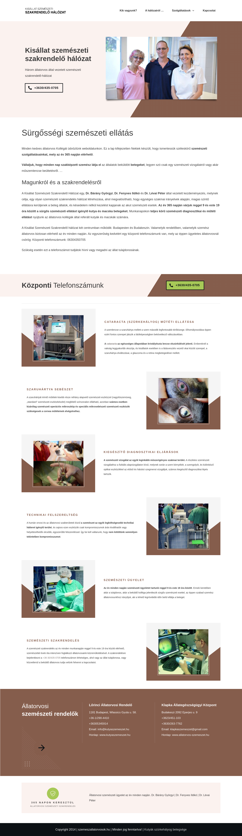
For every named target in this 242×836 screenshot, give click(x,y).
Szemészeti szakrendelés (53, 640)
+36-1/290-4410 (99, 718)
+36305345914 (98, 723)
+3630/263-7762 (172, 723)
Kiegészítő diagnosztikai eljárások (141, 452)
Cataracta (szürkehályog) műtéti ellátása (149, 321)
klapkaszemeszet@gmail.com (189, 729)
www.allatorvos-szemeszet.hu (190, 735)
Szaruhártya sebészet (50, 389)
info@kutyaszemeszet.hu (113, 729)
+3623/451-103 (171, 718)
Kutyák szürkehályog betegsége (165, 829)
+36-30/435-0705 (52, 657)
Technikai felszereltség (52, 514)
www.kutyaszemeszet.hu (114, 735)
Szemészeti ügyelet (124, 580)
